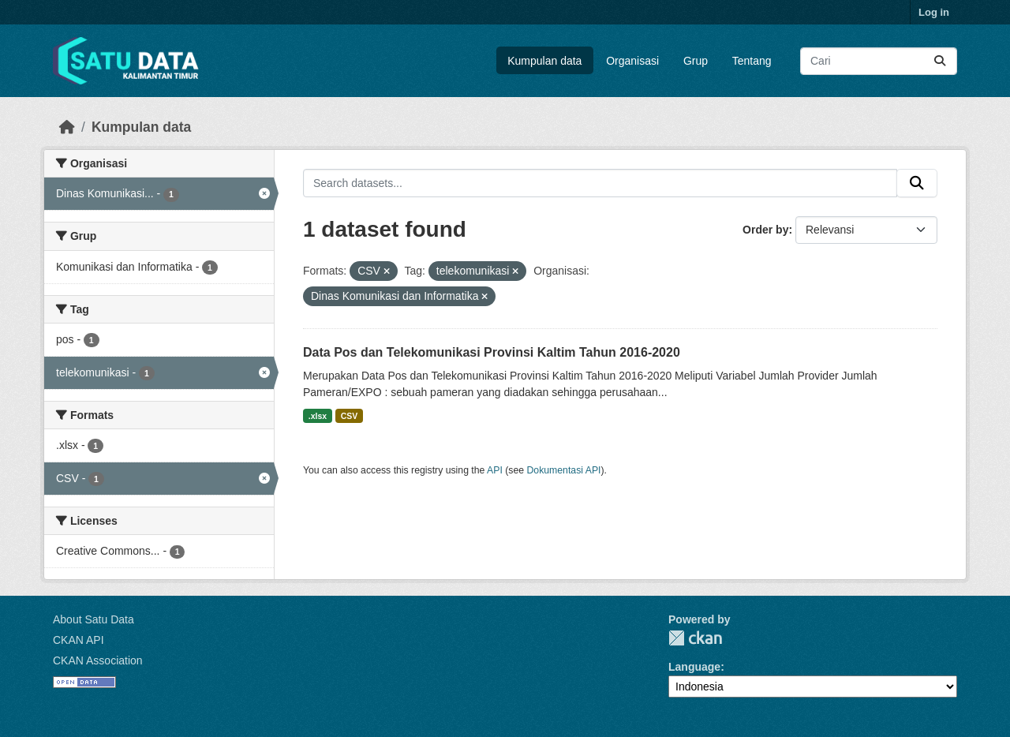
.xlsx (318, 416)
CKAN (695, 638)
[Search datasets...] (878, 61)
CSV (349, 416)
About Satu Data (93, 619)
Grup (695, 60)
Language (694, 666)
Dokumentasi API (564, 470)
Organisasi (632, 60)
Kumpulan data (544, 60)
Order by (765, 229)
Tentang (752, 60)
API (495, 470)
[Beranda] (67, 127)
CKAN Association (98, 660)
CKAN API (78, 640)
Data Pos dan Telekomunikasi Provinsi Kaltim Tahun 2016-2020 (491, 352)
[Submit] (940, 61)
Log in (933, 12)
